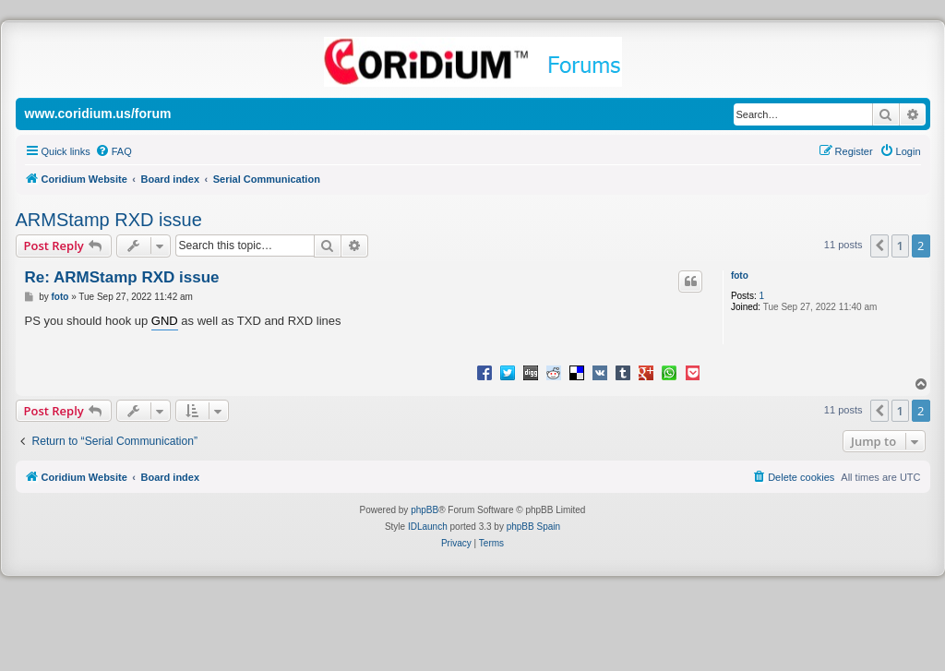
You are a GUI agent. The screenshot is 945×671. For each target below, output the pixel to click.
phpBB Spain (533, 526)
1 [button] (900, 245)
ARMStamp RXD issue (109, 220)
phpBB (424, 510)
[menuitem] (113, 151)
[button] (879, 245)
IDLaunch (428, 526)
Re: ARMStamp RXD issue (122, 277)
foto (739, 275)
